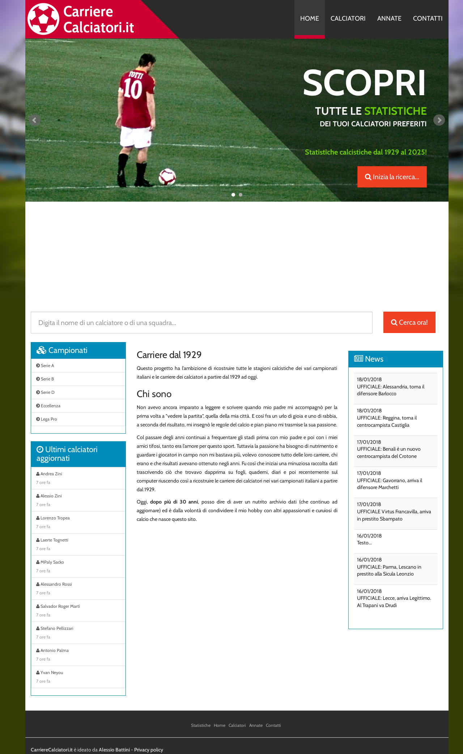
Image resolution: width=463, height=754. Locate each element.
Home (309, 18)
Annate (389, 18)
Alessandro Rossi (78, 589)
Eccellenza (48, 405)
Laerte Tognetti (78, 545)
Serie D (45, 392)
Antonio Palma (78, 656)
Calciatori (348, 18)
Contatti (428, 18)
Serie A (45, 365)
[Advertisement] (237, 252)
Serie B (45, 379)
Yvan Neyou (78, 678)
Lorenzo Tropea (78, 523)
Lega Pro (46, 419)
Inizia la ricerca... (392, 177)
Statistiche (201, 725)
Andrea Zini (78, 479)
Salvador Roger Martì (78, 611)
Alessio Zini (78, 501)
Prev (35, 120)
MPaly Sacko (78, 567)
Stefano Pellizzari (78, 633)
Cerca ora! (409, 322)
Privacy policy (148, 749)
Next (439, 120)
